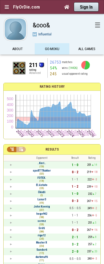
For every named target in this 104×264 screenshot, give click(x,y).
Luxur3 (41, 199)
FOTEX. (41, 178)
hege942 (41, 214)
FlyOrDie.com (26, 7)
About (17, 49)
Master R (41, 242)
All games (86, 49)
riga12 (41, 235)
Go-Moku (52, 49)
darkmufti (41, 257)
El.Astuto (41, 185)
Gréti (42, 228)
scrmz (41, 221)
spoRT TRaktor (42, 170)
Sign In (86, 7)
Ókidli (41, 192)
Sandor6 (41, 250)
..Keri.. (41, 163)
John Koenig (42, 206)
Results (52, 149)
